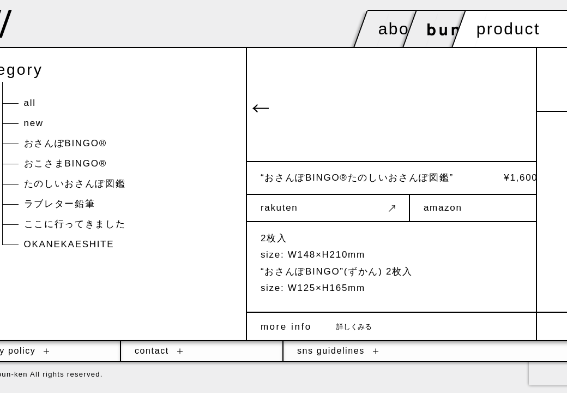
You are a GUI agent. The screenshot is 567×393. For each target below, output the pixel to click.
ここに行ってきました (75, 226)
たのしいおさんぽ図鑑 (75, 185)
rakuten (364, 208)
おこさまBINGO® (65, 165)
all (30, 104)
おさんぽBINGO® (65, 145)
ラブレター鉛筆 (59, 205)
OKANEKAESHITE (69, 246)
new (34, 125)
